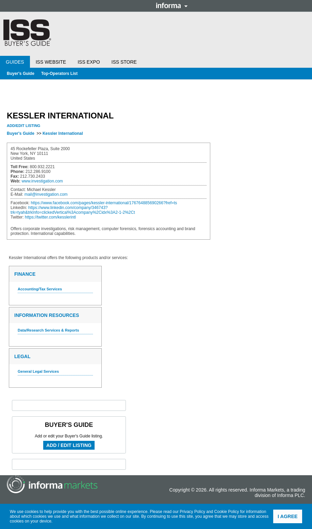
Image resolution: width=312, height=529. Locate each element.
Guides (15, 62)
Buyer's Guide (20, 73)
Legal (22, 356)
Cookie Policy (226, 511)
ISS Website (51, 62)
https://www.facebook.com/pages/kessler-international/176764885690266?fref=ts (104, 203)
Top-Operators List (59, 73)
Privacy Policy (192, 511)
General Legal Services (38, 371)
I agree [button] (288, 516)
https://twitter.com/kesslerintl (50, 217)
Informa (171, 5)
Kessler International (63, 133)
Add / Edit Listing (69, 445)
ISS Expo (89, 62)
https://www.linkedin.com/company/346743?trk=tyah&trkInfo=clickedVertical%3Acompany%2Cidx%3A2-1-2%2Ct (73, 210)
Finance (24, 274)
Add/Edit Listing (23, 126)
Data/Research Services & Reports (48, 330)
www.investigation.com (42, 181)
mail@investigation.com (46, 194)
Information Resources (46, 315)
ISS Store (124, 62)
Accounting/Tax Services (40, 289)
